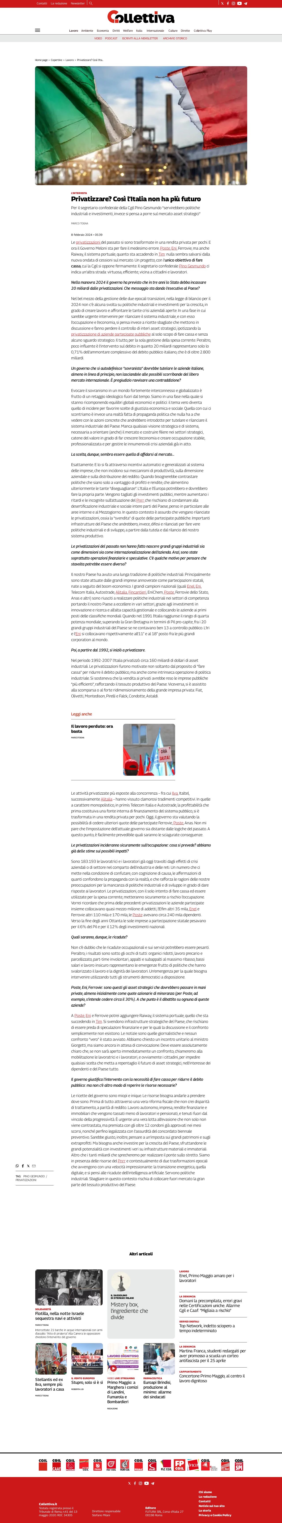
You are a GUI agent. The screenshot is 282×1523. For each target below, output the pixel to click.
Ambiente (87, 30)
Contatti (42, 3)
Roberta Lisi (77, 1389)
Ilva (175, 793)
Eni (174, 248)
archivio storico (175, 38)
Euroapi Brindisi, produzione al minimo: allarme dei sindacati (157, 1389)
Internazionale (155, 30)
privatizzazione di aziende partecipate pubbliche (111, 334)
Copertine (56, 60)
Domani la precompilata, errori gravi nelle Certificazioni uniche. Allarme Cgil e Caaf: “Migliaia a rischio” (210, 1305)
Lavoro (73, 30)
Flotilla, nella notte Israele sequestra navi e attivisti (59, 1316)
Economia (103, 30)
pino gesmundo (34, 1176)
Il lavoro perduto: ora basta (92, 729)
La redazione (59, 3)
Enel (190, 586)
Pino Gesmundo (192, 266)
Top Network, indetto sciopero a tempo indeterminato (207, 1328)
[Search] (91, 4)
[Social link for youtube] (239, 3)
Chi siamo (205, 1492)
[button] (17, 1166)
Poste (165, 248)
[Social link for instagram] (233, 3)
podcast (111, 38)
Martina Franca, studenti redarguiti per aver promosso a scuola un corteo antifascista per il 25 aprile (212, 1355)
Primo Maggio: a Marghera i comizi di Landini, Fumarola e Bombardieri (122, 1392)
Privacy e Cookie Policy (215, 1515)
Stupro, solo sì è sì (87, 1382)
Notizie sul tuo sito (212, 1506)
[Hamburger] (37, 30)
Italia (139, 30)
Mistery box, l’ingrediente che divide (129, 1310)
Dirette (185, 30)
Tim (162, 254)
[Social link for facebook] (228, 3)
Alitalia (121, 592)
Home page (41, 60)
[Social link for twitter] (222, 3)
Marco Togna (79, 223)
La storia (205, 1510)
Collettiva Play (203, 30)
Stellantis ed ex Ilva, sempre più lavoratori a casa (49, 1384)
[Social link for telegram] (245, 3)
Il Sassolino (119, 1295)
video (98, 38)
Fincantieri (137, 592)
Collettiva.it (48, 1504)
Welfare (128, 30)
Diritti (116, 30)
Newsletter (78, 3)
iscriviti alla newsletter (140, 38)
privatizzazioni (26, 1180)
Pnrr (140, 500)
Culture (173, 30)
